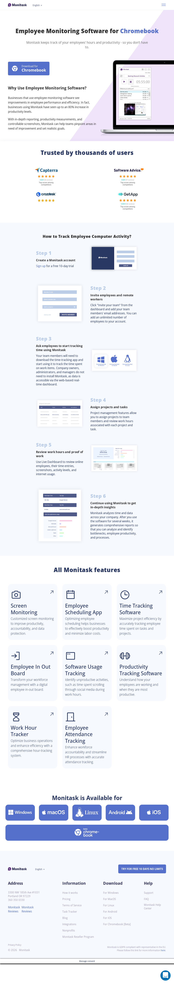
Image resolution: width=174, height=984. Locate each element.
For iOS (107, 938)
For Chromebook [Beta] (118, 945)
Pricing (66, 919)
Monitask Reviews (14, 930)
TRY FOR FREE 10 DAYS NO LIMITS (140, 889)
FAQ (146, 919)
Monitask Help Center (153, 927)
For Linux (109, 926)
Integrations (70, 945)
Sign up (41, 266)
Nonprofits (69, 951)
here (162, 970)
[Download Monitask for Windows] (20, 833)
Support (149, 913)
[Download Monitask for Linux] (87, 833)
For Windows (111, 913)
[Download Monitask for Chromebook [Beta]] (87, 853)
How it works (70, 913)
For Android (110, 932)
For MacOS (110, 919)
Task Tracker (70, 932)
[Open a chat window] (165, 975)
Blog (65, 938)
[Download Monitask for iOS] (154, 833)
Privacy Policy (15, 965)
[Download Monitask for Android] (120, 833)
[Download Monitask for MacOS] (53, 833)
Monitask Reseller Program (79, 957)
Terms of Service (72, 926)
